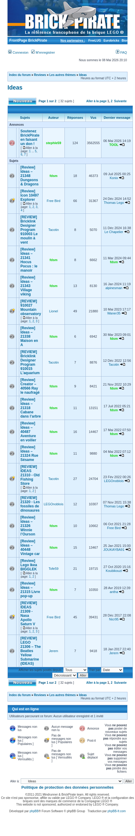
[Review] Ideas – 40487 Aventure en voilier (28, 431)
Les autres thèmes (63, 75)
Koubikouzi (114, 571)
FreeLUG (94, 40)
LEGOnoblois (114, 481)
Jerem (53, 651)
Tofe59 (53, 568)
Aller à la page (96, 101)
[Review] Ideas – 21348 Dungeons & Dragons (29, 175)
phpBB (34, 811)
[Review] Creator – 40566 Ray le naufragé (30, 386)
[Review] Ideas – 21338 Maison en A (29, 336)
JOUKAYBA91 (113, 549)
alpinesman (113, 288)
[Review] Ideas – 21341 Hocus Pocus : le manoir (29, 260)
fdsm (53, 176)
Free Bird (53, 201)
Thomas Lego (114, 202)
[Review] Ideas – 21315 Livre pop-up (30, 589)
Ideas (83, 75)
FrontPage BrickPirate (27, 40)
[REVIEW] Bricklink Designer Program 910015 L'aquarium (30, 362)
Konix (114, 178)
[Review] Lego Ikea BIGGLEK (28, 565)
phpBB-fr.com (117, 811)
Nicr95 (114, 619)
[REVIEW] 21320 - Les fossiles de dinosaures (30, 504)
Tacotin (53, 230)
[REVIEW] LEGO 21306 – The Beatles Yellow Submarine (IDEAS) (30, 651)
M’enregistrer (43, 52)
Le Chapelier (113, 232)
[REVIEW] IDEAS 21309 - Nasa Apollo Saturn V (28, 613)
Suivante (120, 101)
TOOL (113, 145)
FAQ (121, 52)
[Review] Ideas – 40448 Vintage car (30, 547)
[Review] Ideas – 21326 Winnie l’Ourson (27, 525)
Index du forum (20, 75)
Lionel (53, 311)
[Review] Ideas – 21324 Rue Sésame (29, 453)
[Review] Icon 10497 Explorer (29, 195)
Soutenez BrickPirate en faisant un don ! (29, 137)
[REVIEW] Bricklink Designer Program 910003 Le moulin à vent (29, 229)
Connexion (18, 52)
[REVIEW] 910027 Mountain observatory (30, 307)
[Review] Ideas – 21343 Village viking (27, 285)
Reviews (40, 75)
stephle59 (53, 143)
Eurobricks (111, 40)
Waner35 (113, 313)
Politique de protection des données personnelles (67, 787)
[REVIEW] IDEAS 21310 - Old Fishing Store (30, 475)
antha (114, 592)
